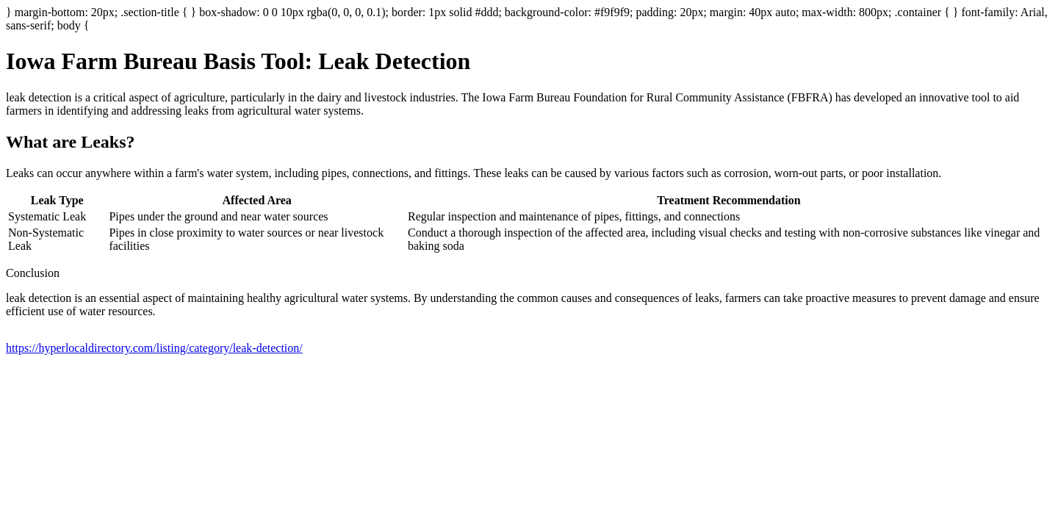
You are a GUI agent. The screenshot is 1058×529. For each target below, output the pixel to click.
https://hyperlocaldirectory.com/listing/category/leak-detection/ (154, 348)
